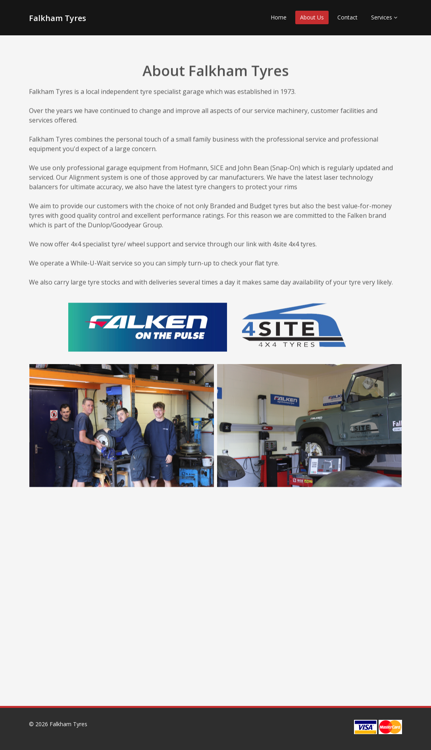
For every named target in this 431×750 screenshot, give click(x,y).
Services (384, 17)
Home (279, 17)
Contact (347, 17)
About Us (312, 17)
